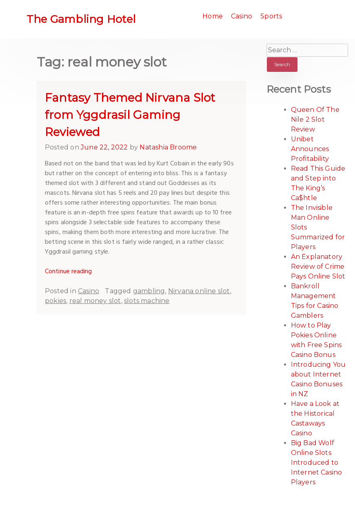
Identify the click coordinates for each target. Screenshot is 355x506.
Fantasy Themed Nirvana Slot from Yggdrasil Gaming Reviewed (130, 115)
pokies (55, 301)
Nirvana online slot (199, 291)
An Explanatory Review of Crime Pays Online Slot (318, 266)
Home (212, 16)
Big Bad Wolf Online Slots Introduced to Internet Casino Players (316, 462)
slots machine (147, 301)
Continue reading (68, 271)
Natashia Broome (168, 147)
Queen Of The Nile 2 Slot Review (315, 119)
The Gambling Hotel (81, 19)
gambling (149, 291)
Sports (271, 16)
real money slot (95, 301)
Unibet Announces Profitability (310, 149)
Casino (241, 16)
